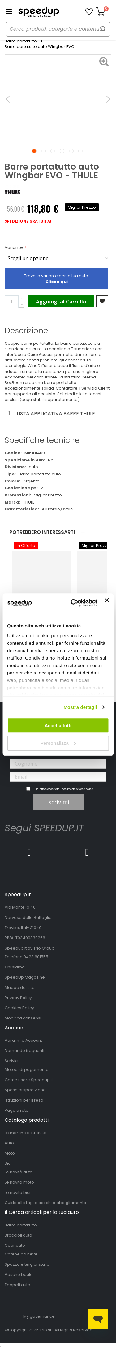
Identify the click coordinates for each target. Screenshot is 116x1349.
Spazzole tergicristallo (27, 1264)
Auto (9, 1143)
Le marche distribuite (26, 1133)
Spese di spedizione (25, 1090)
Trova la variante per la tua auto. (56, 278)
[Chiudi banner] (107, 603)
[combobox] (58, 29)
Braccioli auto (18, 1235)
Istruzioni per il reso (24, 1100)
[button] (89, 12)
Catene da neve (21, 1254)
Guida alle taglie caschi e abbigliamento (45, 1203)
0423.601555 (36, 957)
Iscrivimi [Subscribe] (58, 802)
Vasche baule (19, 1274)
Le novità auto (18, 1172)
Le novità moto (19, 1182)
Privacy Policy (18, 998)
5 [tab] (71, 151)
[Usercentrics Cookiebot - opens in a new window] (72, 603)
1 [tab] (34, 151)
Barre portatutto (21, 41)
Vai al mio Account (23, 1040)
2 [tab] (43, 151)
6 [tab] (80, 151)
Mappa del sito (20, 987)
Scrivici (12, 1061)
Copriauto (15, 1245)
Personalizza (58, 743)
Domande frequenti (24, 1051)
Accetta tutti (58, 725)
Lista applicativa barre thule (50, 413)
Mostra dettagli (80, 707)
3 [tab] (52, 151)
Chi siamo (15, 967)
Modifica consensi (23, 1018)
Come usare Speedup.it (29, 1080)
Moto (10, 1153)
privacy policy (84, 789)
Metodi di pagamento (27, 1069)
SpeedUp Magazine (25, 977)
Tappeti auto (17, 1285)
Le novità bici (17, 1192)
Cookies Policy (19, 1008)
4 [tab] (62, 151)
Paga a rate (16, 1110)
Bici (8, 1163)
